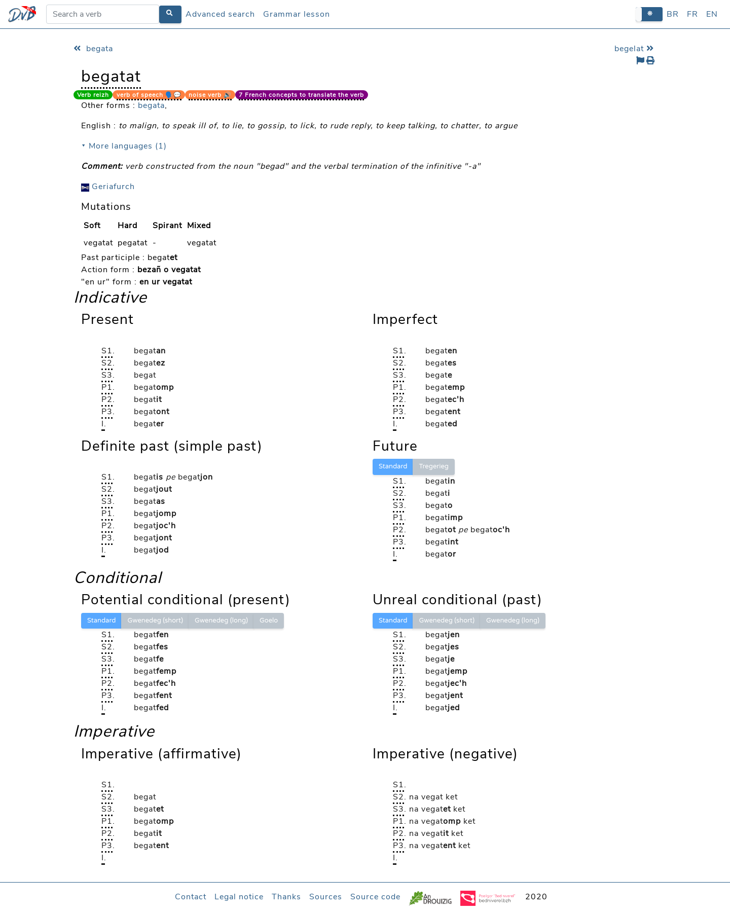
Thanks (286, 896)
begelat (635, 48)
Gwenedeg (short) (155, 620)
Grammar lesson (296, 14)
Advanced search (220, 14)
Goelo (269, 620)
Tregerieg (434, 466)
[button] (649, 14)
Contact (190, 896)
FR (692, 14)
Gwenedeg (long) (221, 620)
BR (673, 14)
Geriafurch (108, 186)
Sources (325, 896)
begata (93, 48)
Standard (393, 466)
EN (712, 14)
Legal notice (239, 896)
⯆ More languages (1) (124, 146)
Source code (375, 896)
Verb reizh (93, 95)
